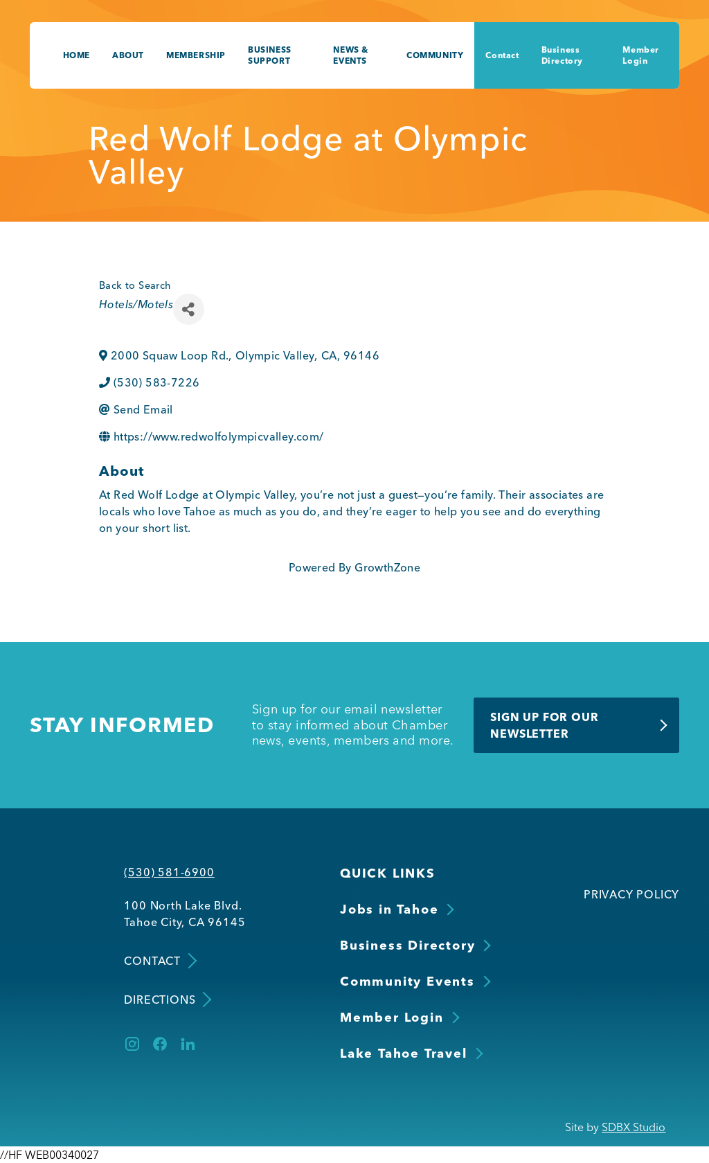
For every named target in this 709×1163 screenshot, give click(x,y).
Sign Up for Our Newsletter (544, 725)
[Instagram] (132, 1044)
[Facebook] (160, 1044)
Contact (502, 55)
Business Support (269, 55)
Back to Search (135, 285)
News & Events (350, 55)
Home (76, 55)
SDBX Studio (633, 1127)
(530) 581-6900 (169, 872)
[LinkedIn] (187, 1044)
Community (434, 55)
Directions (166, 1000)
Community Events (407, 981)
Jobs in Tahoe (389, 909)
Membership (196, 55)
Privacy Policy (631, 894)
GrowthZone (387, 567)
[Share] (188, 309)
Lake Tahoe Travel (403, 1053)
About (128, 55)
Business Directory (562, 55)
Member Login (640, 55)
